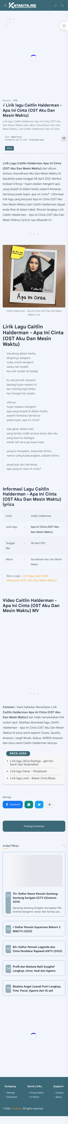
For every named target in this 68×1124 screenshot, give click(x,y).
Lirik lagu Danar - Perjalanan (28, 771)
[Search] (62, 5)
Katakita (16, 1108)
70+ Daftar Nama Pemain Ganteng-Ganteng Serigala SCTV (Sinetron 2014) (36, 898)
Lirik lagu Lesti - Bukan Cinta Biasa (32, 778)
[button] (55, 5)
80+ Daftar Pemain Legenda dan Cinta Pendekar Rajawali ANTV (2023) (37, 949)
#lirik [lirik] (9, 148)
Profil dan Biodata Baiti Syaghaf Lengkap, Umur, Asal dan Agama (34, 968)
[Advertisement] (33, 58)
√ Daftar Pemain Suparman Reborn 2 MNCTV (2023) (36, 929)
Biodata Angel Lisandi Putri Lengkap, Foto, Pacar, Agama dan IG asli (37, 988)
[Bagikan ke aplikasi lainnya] (49, 804)
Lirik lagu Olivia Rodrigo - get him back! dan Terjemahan (31, 762)
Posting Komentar (34, 826)
